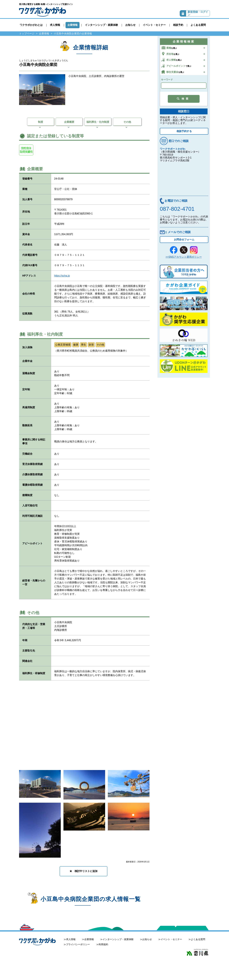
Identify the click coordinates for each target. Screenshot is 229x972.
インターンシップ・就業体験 (101, 25)
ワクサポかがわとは (31, 25)
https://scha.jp (62, 275)
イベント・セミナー (154, 25)
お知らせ (130, 25)
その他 (127, 122)
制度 (40, 122)
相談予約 (178, 25)
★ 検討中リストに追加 (83, 871)
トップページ (26, 33)
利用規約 (103, 944)
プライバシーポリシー (78, 944)
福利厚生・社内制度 (97, 122)
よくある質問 (198, 25)
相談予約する (184, 131)
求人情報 (55, 25)
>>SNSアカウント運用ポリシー (184, 257)
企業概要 (69, 122)
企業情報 (72, 25)
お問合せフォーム (184, 239)
